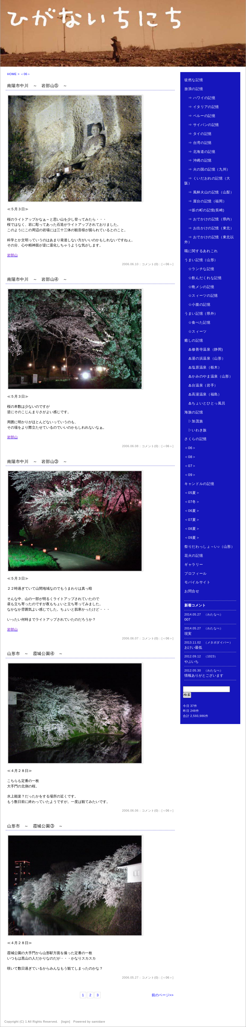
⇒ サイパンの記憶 (201, 125)
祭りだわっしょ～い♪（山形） (209, 547)
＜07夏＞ (192, 520)
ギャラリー (193, 564)
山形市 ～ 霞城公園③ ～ (35, 826)
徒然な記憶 (193, 80)
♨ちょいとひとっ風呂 (204, 403)
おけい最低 (193, 647)
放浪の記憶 (193, 89)
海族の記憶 (193, 412)
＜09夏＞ (192, 538)
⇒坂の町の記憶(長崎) (204, 210)
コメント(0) (150, 264)
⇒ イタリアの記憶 (201, 107)
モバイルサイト (197, 582)
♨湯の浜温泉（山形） (204, 358)
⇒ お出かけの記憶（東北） (209, 228)
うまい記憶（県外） (201, 313)
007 (187, 619)
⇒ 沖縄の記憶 (198, 160)
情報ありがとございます (203, 675)
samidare (98, 1021)
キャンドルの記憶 (199, 484)
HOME (12, 74)
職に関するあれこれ (201, 251)
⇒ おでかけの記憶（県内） (209, 219)
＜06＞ (167, 264)
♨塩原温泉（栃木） (203, 367)
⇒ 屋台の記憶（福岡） (205, 201)
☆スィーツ (195, 331)
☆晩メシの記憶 (199, 287)
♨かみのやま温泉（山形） (208, 376)
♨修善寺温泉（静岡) (203, 349)
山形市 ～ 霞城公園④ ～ (35, 653)
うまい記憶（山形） (201, 260)
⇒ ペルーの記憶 (199, 116)
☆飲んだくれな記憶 (203, 278)
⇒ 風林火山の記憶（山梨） (209, 192)
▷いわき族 (195, 430)
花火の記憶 (193, 555)
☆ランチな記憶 (199, 269)
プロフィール (195, 573)
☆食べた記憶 (197, 322)
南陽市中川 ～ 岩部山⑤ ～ (37, 85)
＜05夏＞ (192, 493)
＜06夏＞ (192, 511)
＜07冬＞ (192, 502)
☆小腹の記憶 (197, 304)
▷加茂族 (193, 421)
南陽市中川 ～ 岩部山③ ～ (37, 461)
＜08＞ (190, 457)
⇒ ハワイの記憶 (199, 98)
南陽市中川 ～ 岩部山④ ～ (37, 279)
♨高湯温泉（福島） (203, 394)
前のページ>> (162, 995)
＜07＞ (190, 466)
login (65, 1021)
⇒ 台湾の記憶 (198, 143)
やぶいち (191, 662)
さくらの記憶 (195, 439)
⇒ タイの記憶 (198, 134)
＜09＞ (190, 475)
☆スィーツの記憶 (201, 295)
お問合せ (191, 591)
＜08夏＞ (192, 529)
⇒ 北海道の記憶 (199, 152)
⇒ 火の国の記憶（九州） (207, 169)
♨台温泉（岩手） (201, 385)
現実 (187, 634)
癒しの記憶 (193, 340)
